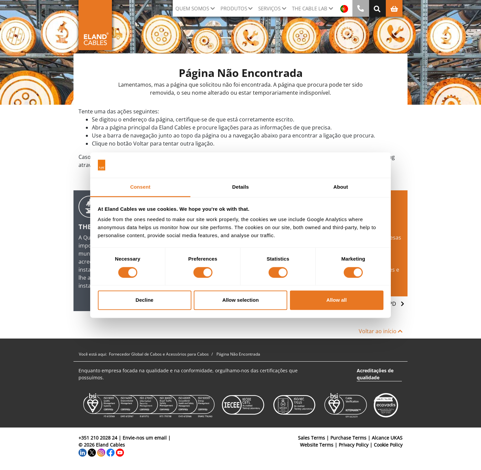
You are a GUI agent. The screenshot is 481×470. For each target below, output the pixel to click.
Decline (144, 300)
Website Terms (316, 445)
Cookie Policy (388, 445)
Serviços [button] (269, 8)
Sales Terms (311, 438)
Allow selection (240, 300)
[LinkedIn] (82, 452)
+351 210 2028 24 (97, 438)
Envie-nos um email (145, 438)
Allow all (336, 300)
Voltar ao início (381, 331)
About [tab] (340, 187)
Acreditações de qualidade (375, 374)
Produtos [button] (233, 8)
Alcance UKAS (387, 438)
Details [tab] (240, 187)
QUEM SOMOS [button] (192, 8)
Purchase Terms (348, 438)
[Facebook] (111, 452)
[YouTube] (120, 452)
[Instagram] (101, 452)
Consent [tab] (140, 187)
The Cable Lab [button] (309, 8)
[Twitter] (92, 452)
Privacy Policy (353, 445)
